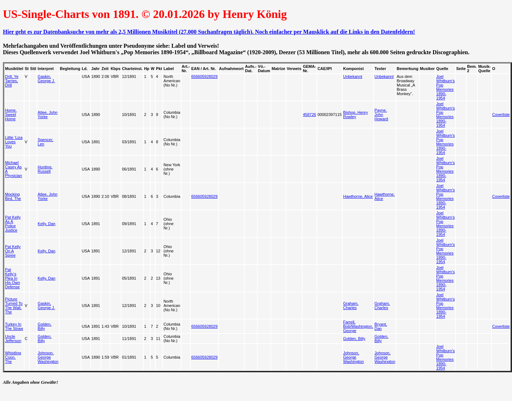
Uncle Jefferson (13, 338)
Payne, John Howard (381, 114)
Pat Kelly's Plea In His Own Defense (12, 278)
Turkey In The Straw (14, 326)
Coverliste (501, 114)
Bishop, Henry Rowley (355, 114)
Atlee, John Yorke (47, 114)
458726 (309, 114)
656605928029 (204, 76)
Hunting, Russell (45, 169)
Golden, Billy (45, 326)
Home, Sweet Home (11, 114)
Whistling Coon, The (13, 357)
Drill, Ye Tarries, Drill (11, 80)
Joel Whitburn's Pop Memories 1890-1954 (445, 87)
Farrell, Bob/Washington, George (358, 326)
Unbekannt (352, 76)
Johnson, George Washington (48, 357)
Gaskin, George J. (46, 78)
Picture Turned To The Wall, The (14, 305)
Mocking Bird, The (13, 196)
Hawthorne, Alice (358, 196)
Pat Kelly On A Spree (12, 250)
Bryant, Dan (380, 326)
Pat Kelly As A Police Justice (12, 223)
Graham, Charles (351, 305)
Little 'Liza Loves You (14, 141)
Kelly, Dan (46, 224)
